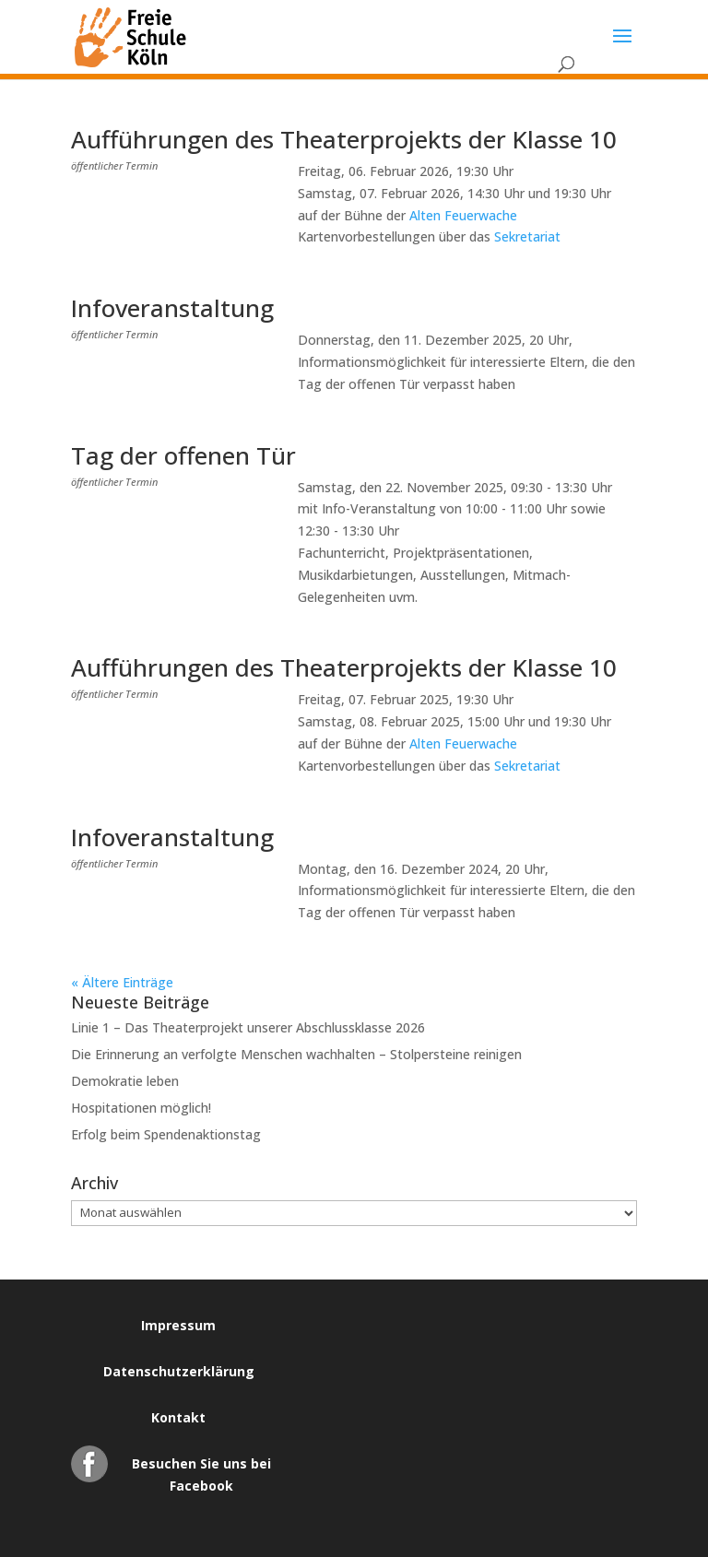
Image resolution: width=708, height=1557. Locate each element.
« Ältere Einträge (122, 982)
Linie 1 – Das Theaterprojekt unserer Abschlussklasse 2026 (248, 1027)
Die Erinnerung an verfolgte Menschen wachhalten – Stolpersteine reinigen (296, 1054)
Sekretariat (527, 236)
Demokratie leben (125, 1081)
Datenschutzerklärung (178, 1371)
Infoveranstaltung (172, 307)
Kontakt (178, 1417)
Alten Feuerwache (463, 215)
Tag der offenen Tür (183, 455)
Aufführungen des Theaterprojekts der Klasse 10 (344, 139)
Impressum (178, 1325)
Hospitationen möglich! (141, 1107)
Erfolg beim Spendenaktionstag (166, 1134)
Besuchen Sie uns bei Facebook (201, 1468)
